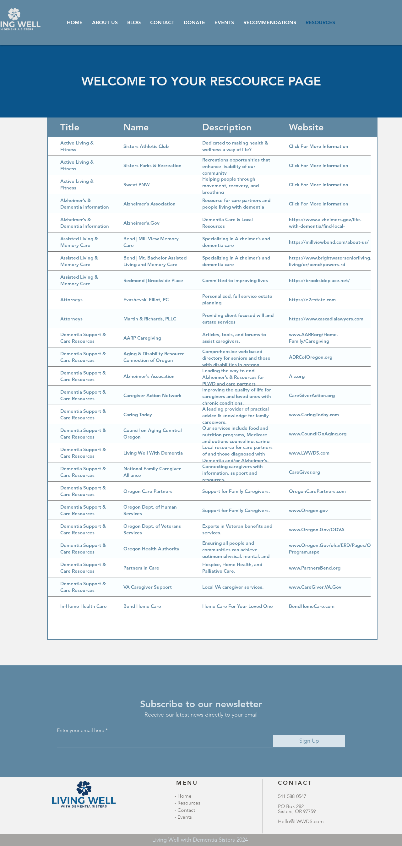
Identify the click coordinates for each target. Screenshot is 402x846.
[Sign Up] (309, 741)
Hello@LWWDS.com (301, 821)
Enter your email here (80, 730)
